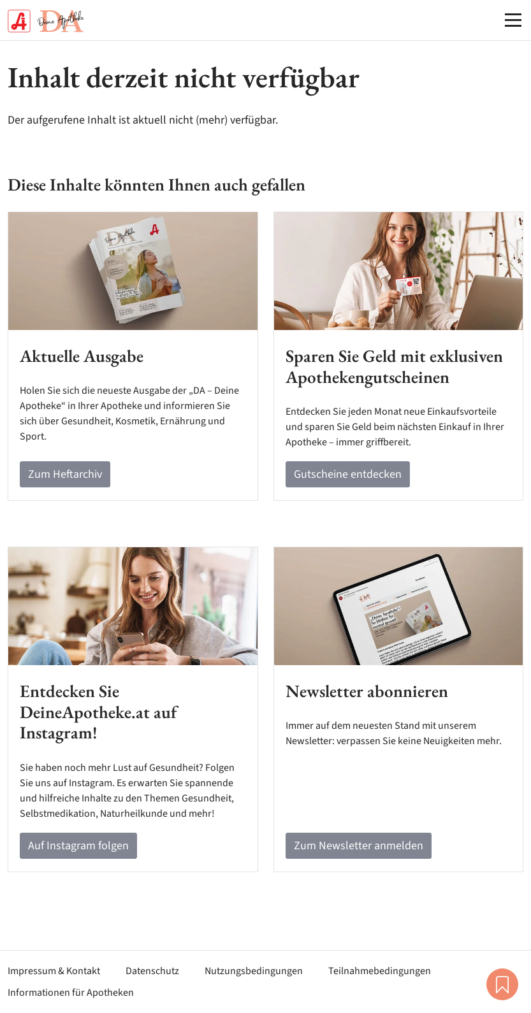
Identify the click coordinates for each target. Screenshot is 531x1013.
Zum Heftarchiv (65, 474)
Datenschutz (152, 971)
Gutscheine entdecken (348, 474)
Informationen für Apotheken (71, 993)
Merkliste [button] (502, 984)
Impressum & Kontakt (54, 971)
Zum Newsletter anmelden (358, 846)
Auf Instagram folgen (78, 846)
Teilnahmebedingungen (379, 971)
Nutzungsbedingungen (254, 971)
